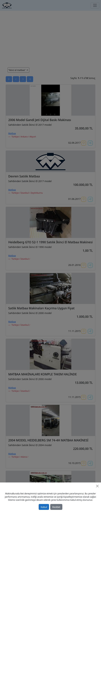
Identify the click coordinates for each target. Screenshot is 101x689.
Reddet (56, 507)
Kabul (44, 507)
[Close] (97, 486)
